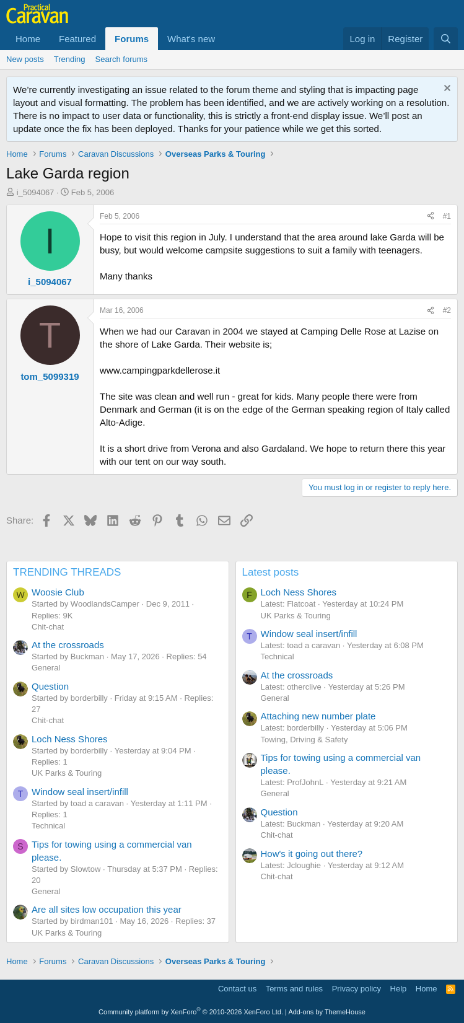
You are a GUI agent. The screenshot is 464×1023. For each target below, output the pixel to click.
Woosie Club (58, 592)
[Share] (430, 216)
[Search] (446, 38)
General (46, 667)
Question (50, 686)
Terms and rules (294, 988)
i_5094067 (36, 192)
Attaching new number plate (318, 716)
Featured (77, 38)
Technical (48, 825)
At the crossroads (68, 644)
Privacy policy (356, 988)
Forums (132, 38)
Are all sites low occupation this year (107, 909)
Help (398, 988)
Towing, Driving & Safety (304, 739)
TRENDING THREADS (67, 572)
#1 (447, 216)
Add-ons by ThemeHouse (327, 1012)
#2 (447, 310)
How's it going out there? (312, 853)
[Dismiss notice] (445, 89)
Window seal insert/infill (80, 791)
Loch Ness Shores (70, 739)
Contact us (237, 988)
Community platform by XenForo (190, 1012)
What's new (191, 38)
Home (27, 38)
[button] (225, 38)
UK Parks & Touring (67, 773)
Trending (69, 59)
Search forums (121, 59)
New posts (25, 59)
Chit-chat (48, 626)
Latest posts (270, 572)
